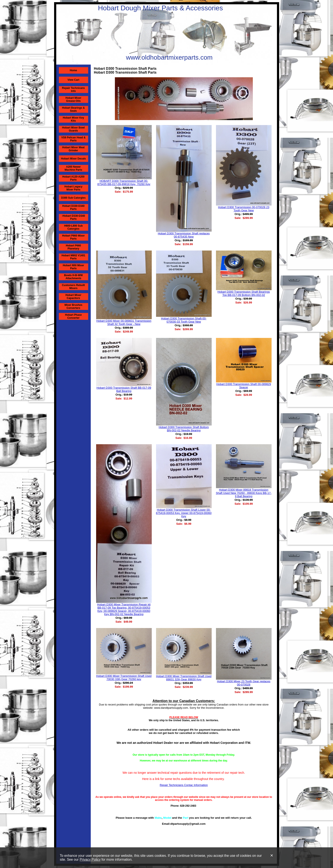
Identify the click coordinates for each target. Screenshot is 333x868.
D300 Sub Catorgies (73, 197)
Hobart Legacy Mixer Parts (73, 188)
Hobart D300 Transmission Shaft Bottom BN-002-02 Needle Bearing (184, 428)
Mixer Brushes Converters (73, 306)
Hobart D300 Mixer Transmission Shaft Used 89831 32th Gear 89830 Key (183, 678)
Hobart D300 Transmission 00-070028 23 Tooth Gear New (243, 209)
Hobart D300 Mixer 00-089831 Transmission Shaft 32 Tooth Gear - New (123, 322)
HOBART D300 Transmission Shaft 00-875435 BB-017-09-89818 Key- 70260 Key (123, 182)
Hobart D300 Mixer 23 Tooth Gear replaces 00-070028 (243, 683)
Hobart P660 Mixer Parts (73, 237)
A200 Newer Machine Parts (73, 168)
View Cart (73, 79)
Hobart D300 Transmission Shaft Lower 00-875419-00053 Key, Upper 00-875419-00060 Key (184, 513)
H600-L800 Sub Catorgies (73, 227)
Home (73, 70)
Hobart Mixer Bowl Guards (73, 129)
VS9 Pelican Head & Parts (73, 139)
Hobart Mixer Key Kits (73, 119)
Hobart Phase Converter (73, 316)
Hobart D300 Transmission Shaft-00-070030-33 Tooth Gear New (183, 320)
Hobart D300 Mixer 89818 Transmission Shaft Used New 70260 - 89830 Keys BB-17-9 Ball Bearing (244, 493)
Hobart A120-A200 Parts (73, 178)
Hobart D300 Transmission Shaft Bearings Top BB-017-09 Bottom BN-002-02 (243, 293)
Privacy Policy (90, 859)
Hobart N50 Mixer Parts (73, 267)
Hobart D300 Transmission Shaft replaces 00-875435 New (184, 235)
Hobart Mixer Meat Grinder (73, 149)
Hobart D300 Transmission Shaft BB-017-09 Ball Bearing (124, 389)
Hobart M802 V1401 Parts (73, 257)
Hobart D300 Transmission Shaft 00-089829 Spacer (243, 385)
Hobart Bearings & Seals (73, 109)
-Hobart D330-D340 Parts (73, 217)
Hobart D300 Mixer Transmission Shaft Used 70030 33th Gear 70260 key (124, 677)
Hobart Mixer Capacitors (73, 297)
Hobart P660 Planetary (73, 247)
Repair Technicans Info (73, 90)
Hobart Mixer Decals (73, 158)
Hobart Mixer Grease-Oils (73, 99)
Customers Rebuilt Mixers (73, 287)
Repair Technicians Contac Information (184, 785)
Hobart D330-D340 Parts (73, 207)
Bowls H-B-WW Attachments (73, 277)
